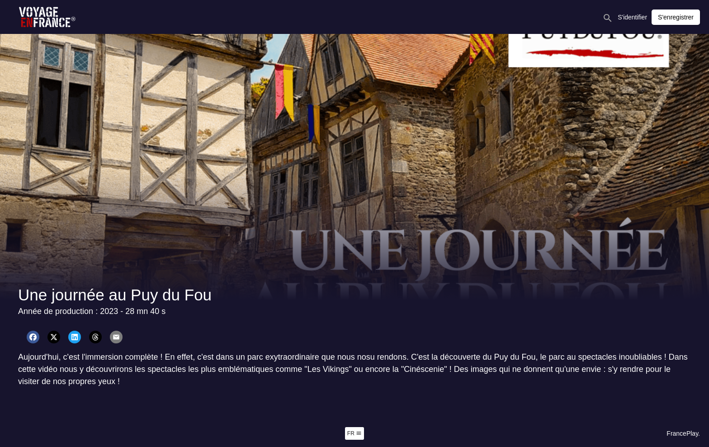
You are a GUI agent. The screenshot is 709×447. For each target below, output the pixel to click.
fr (354, 433)
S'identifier (632, 17)
